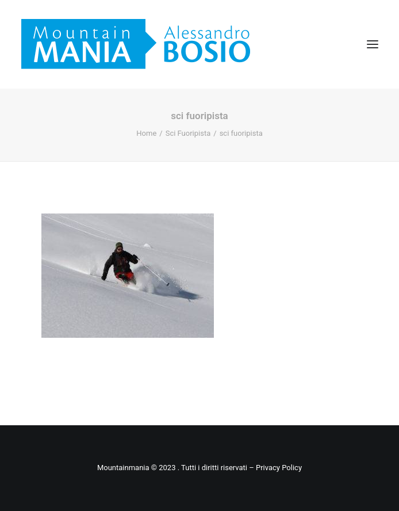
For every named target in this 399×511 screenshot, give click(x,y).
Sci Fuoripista (188, 133)
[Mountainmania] (136, 44)
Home (146, 133)
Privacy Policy (279, 467)
